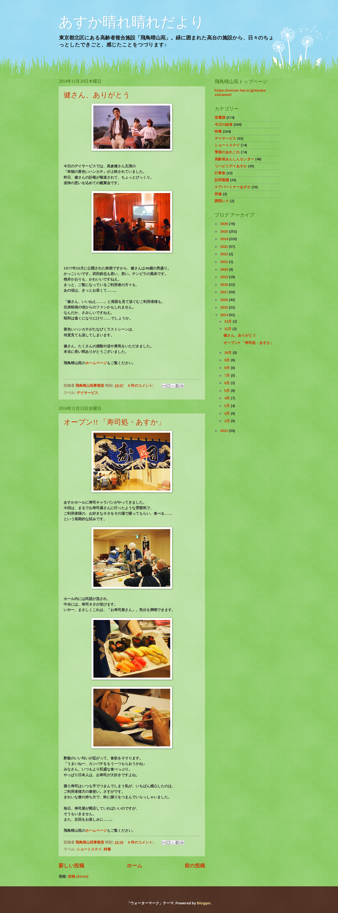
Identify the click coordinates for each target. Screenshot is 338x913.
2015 (224, 307)
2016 (224, 300)
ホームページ (96, 363)
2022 (224, 254)
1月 (227, 421)
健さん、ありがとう (97, 95)
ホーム (134, 865)
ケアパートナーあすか (233, 187)
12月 (228, 321)
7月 (227, 375)
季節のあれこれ (227, 152)
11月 (228, 329)
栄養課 (220, 117)
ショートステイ (89, 849)
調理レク (222, 201)
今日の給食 (224, 124)
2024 (224, 239)
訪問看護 (222, 180)
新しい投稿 (71, 865)
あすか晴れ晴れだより (132, 22)
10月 (228, 353)
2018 (224, 285)
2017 (224, 292)
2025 (224, 231)
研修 (218, 194)
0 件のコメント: (141, 386)
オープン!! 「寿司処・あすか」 (114, 422)
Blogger (204, 903)
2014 (224, 315)
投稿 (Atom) (78, 876)
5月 (227, 391)
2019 (224, 277)
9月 (227, 360)
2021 (224, 262)
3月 (227, 406)
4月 (227, 398)
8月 (227, 368)
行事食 (220, 173)
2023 (224, 247)
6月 (227, 383)
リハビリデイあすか (231, 166)
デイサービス (87, 393)
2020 (224, 269)
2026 (224, 224)
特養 (107, 849)
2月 (227, 413)
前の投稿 (195, 865)
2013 (224, 431)
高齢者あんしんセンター (234, 159)
